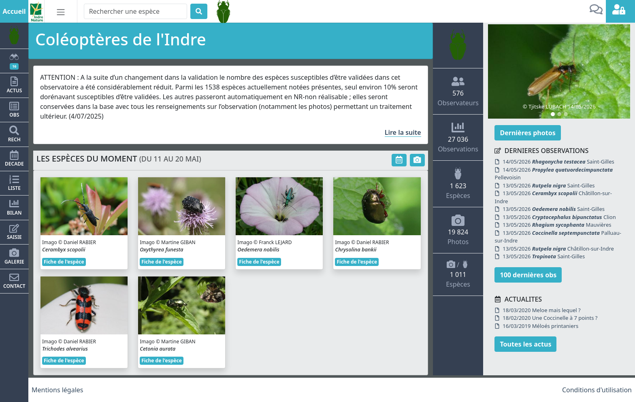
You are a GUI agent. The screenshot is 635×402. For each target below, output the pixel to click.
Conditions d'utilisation (597, 389)
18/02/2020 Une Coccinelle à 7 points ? (545, 317)
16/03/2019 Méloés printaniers (536, 326)
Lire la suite (403, 132)
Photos (458, 230)
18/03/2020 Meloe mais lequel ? (537, 310)
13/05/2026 (549, 185)
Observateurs (458, 91)
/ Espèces (458, 274)
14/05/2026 (558, 161)
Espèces (458, 183)
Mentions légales (57, 389)
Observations (458, 137)
